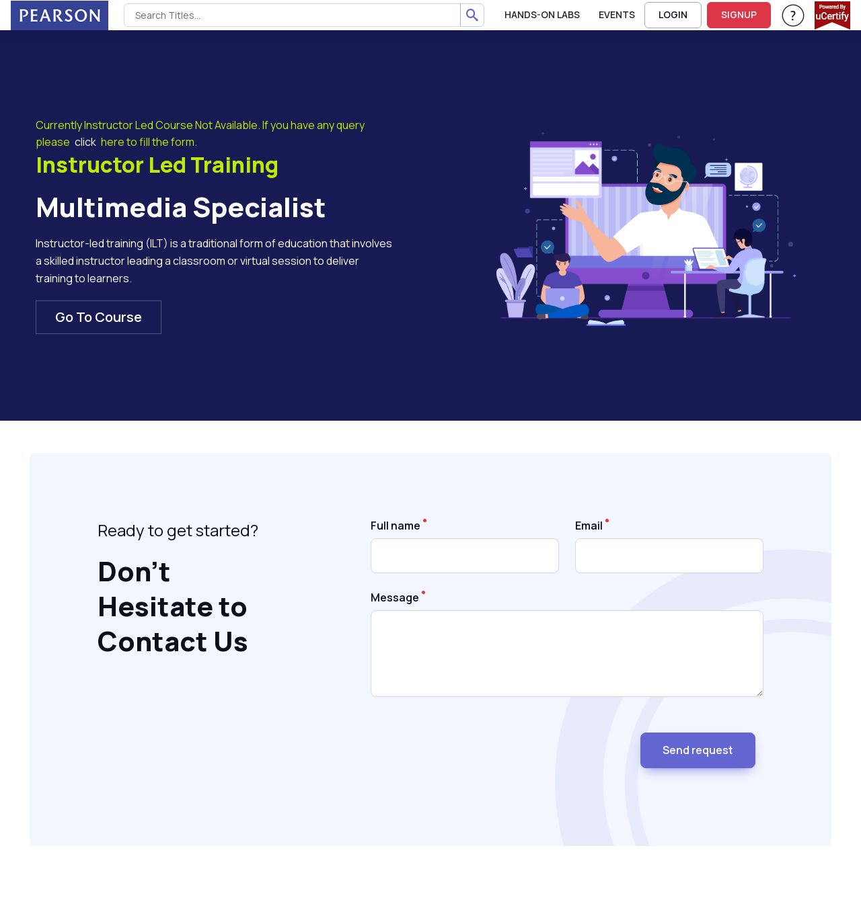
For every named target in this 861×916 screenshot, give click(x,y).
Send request (698, 750)
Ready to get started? (178, 530)
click (85, 141)
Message (395, 597)
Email (589, 525)
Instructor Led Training (157, 165)
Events (617, 14)
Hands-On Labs (542, 14)
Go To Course (98, 317)
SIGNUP (739, 14)
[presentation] (473, 744)
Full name (395, 525)
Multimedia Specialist (181, 207)
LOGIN (673, 14)
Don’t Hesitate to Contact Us (173, 606)
